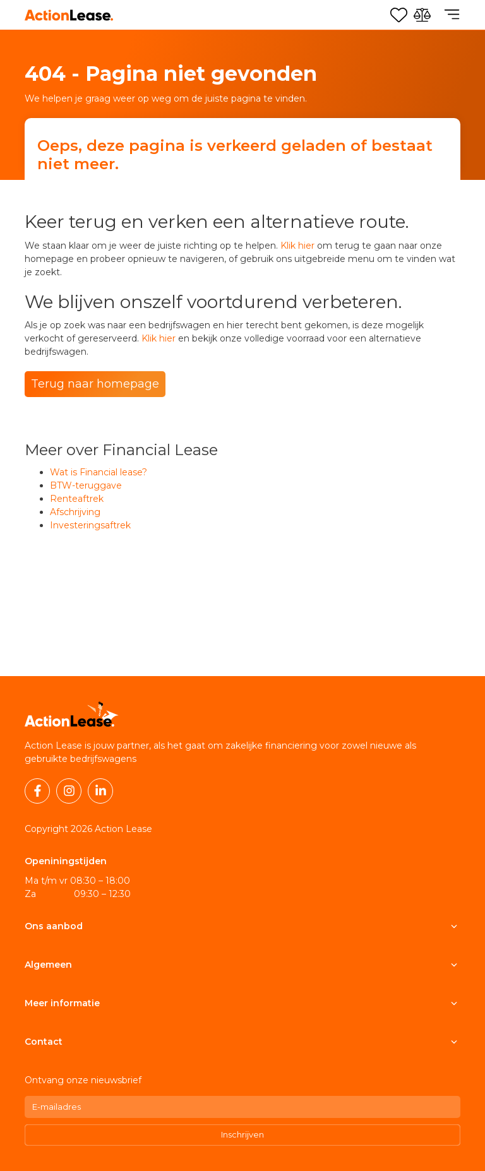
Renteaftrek (77, 498)
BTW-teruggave (86, 485)
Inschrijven (242, 1134)
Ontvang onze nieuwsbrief (83, 1080)
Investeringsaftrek (90, 525)
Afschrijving (75, 512)
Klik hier (297, 245)
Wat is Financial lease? (98, 472)
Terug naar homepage (95, 384)
